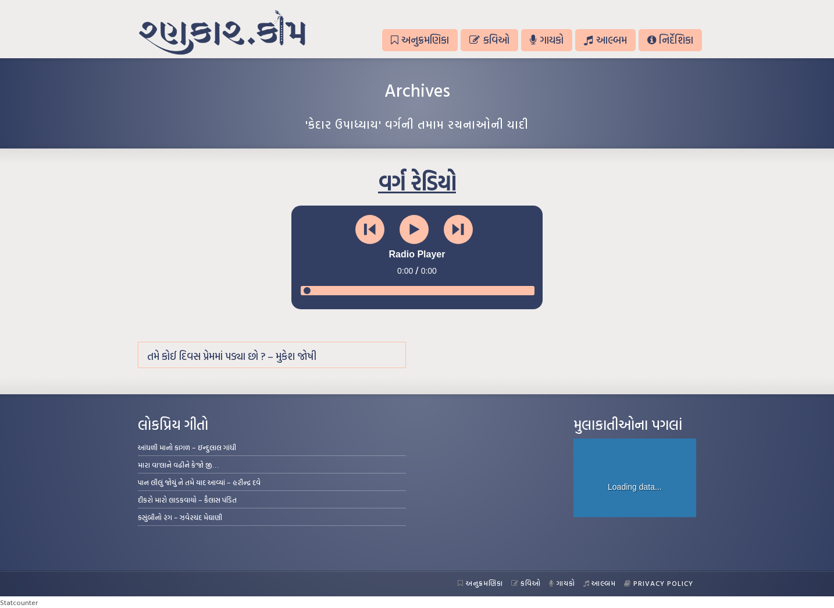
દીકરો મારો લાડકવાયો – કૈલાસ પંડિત (187, 499)
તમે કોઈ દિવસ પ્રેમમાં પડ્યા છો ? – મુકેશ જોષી (231, 356)
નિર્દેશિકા (670, 40)
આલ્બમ (605, 40)
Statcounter (19, 602)
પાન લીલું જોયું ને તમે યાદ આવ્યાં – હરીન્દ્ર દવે (199, 482)
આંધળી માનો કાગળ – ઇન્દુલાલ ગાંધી (187, 447)
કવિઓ (489, 40)
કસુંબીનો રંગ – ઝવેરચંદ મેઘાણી (180, 517)
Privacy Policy (658, 583)
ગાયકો (547, 40)
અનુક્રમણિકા (420, 40)
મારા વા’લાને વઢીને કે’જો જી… (178, 464)
